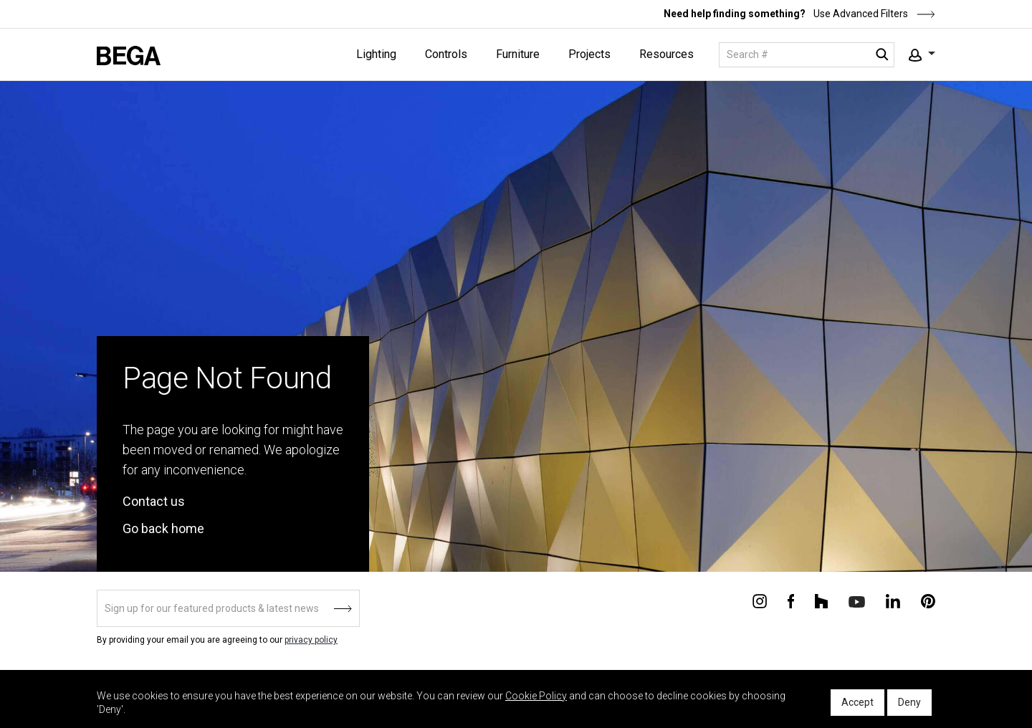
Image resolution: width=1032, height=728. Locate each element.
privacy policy (311, 640)
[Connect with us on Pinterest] (928, 600)
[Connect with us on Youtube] (857, 600)
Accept (857, 702)
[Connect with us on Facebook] (791, 600)
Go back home (163, 528)
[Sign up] (228, 608)
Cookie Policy (536, 695)
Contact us (154, 501)
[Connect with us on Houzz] (821, 600)
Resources (666, 54)
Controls (446, 54)
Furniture (518, 54)
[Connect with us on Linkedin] (893, 600)
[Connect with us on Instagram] (759, 600)
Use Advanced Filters (873, 13)
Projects (589, 54)
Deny (909, 702)
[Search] (806, 54)
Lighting (376, 54)
